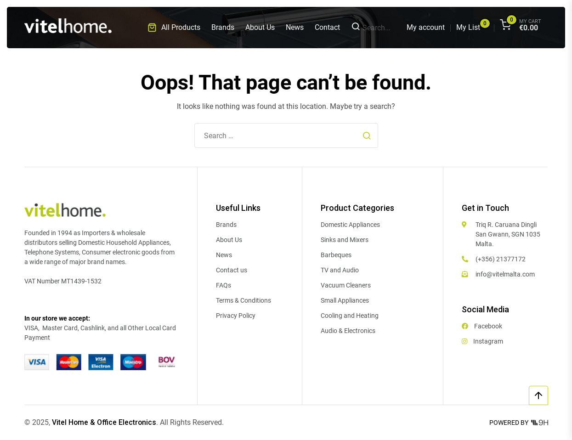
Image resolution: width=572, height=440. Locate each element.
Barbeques (336, 255)
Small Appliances (345, 300)
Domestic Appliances (350, 224)
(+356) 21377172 (501, 259)
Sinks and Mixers (344, 239)
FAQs (223, 285)
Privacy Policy (235, 315)
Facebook (482, 326)
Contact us (231, 270)
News (295, 27)
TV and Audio (340, 270)
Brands (222, 27)
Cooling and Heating (350, 315)
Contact (327, 27)
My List (468, 27)
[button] (173, 27)
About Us (260, 27)
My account (426, 27)
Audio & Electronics (348, 330)
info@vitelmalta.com (505, 274)
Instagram (482, 341)
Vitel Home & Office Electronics (105, 422)
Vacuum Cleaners (346, 285)
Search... (371, 27)
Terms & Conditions (243, 300)
